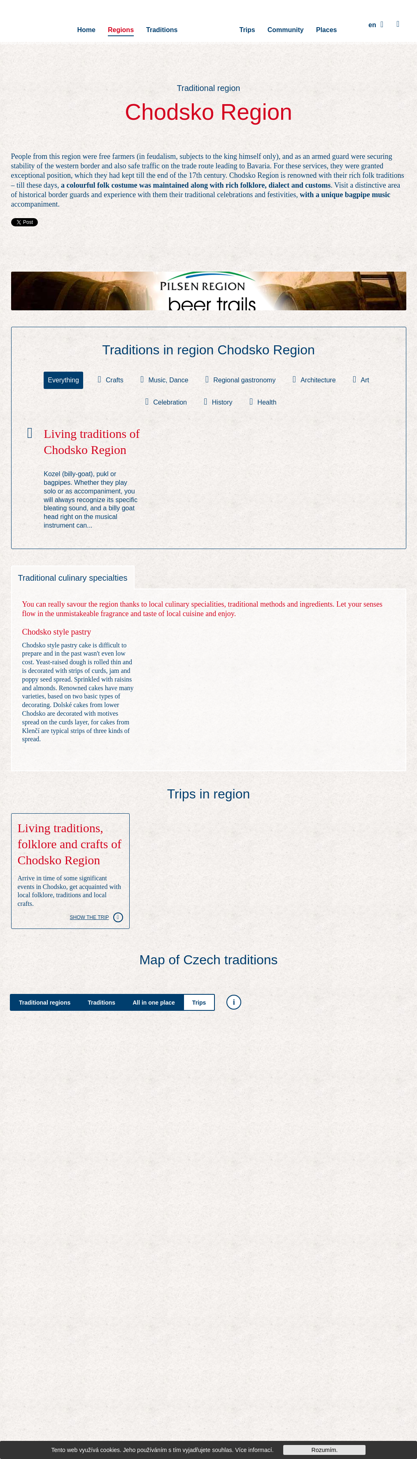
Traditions (161, 24)
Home (86, 24)
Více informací (253, 1450)
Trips (247, 24)
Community (286, 24)
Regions (121, 24)
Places (326, 24)
